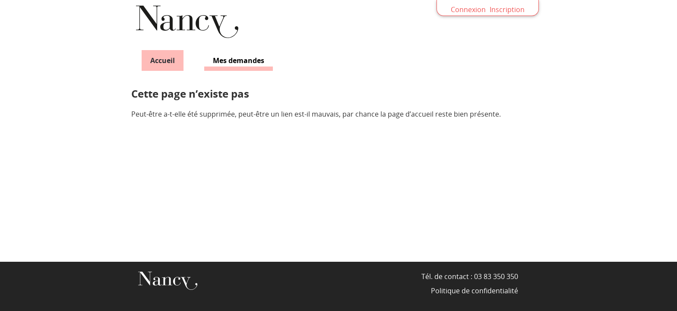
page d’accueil (410, 114)
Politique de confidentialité (474, 290)
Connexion (468, 9)
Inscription (507, 9)
